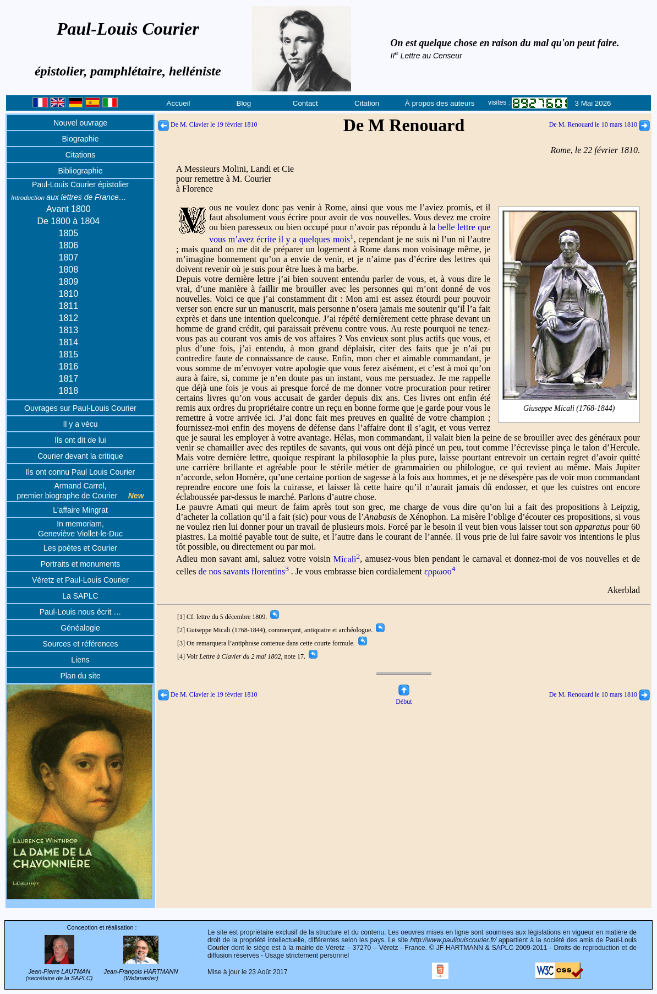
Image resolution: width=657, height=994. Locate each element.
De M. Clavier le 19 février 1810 (208, 124)
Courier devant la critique (80, 456)
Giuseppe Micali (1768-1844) (569, 408)
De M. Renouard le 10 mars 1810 (599, 124)
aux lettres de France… (69, 197)
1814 (69, 342)
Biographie (80, 138)
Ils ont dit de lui (80, 440)
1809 (69, 281)
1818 (69, 390)
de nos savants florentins (243, 571)
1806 (69, 245)
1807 (69, 257)
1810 (69, 293)
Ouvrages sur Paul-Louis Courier (80, 408)
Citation (366, 103)
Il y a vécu (80, 424)
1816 (69, 366)
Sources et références (80, 643)
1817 (69, 378)
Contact (305, 103)
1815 (69, 354)
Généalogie (80, 627)
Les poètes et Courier (80, 548)
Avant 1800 (68, 209)
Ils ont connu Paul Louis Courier (80, 472)
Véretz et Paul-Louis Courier (80, 579)
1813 (69, 330)
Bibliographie (80, 170)
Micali (346, 559)
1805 (69, 233)
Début (404, 697)
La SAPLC (80, 595)
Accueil (178, 103)
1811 (69, 306)
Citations (80, 154)
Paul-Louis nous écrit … (81, 611)
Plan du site (80, 675)
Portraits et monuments (81, 564)
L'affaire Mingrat (80, 510)
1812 (69, 318)
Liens (80, 659)
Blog (244, 103)
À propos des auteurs (440, 103)
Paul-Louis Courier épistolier (80, 184)
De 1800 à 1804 (68, 221)
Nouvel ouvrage (80, 122)
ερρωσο (440, 571)
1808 (69, 269)
